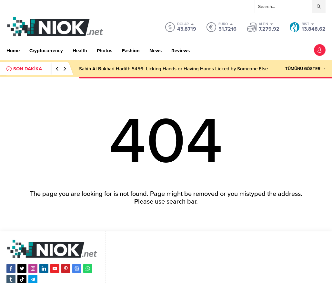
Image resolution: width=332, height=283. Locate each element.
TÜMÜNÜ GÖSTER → (305, 68)
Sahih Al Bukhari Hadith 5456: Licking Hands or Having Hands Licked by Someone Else (173, 69)
